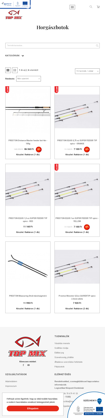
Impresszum (11, 386)
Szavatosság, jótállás (64, 357)
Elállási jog (59, 352)
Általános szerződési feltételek (68, 362)
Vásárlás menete (62, 343)
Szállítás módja (61, 348)
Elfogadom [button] (33, 408)
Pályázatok (59, 366)
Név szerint (23, 78)
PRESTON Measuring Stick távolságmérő (28, 296)
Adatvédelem (11, 381)
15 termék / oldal (84, 71)
